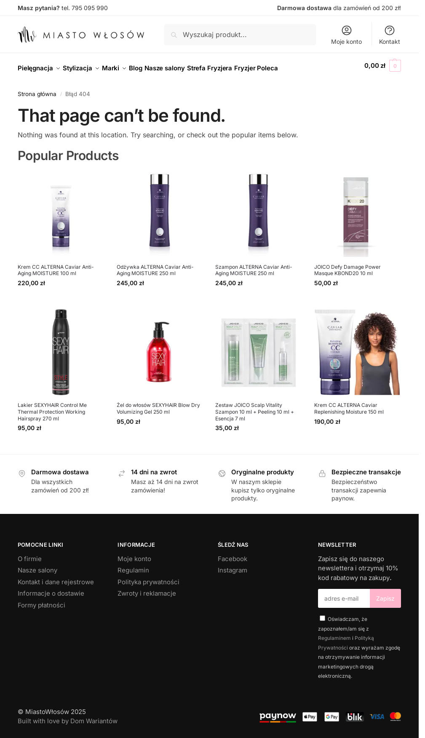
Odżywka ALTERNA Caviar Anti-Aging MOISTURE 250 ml (155, 265)
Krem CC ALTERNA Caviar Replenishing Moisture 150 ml (349, 403)
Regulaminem (334, 633)
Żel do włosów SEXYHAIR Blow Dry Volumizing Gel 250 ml (158, 403)
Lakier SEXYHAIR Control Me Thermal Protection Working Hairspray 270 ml (52, 407)
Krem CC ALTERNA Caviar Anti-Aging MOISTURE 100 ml (56, 265)
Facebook (232, 554)
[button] (382, 65)
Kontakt (389, 34)
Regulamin (133, 566)
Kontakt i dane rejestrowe (56, 577)
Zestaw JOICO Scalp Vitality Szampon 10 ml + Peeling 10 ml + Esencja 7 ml (254, 407)
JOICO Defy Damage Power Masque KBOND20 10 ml (347, 265)
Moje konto (346, 34)
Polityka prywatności (148, 577)
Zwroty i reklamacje (147, 589)
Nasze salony (37, 566)
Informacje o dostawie (51, 589)
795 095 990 (90, 7)
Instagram (232, 566)
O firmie (30, 554)
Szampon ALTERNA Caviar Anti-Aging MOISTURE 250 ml (253, 265)
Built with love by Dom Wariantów (68, 716)
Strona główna (37, 89)
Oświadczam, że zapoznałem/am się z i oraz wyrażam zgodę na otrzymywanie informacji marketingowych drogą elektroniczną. (359, 642)
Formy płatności (41, 600)
